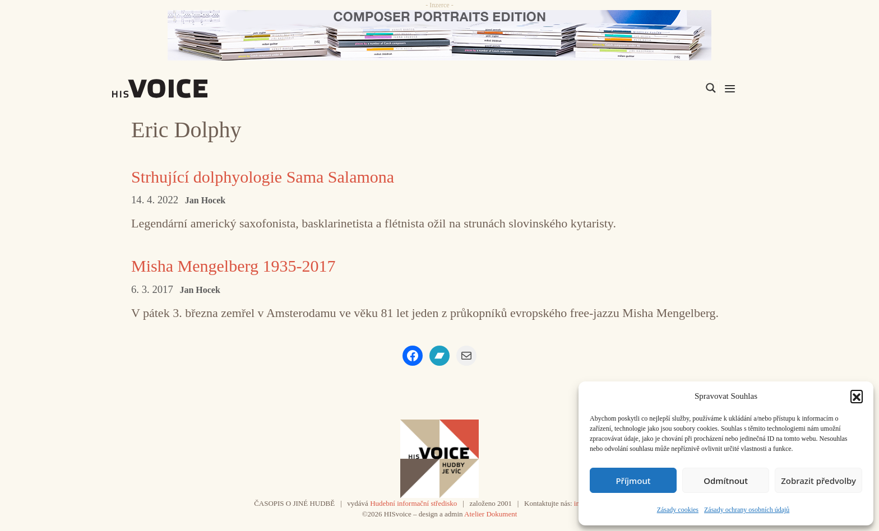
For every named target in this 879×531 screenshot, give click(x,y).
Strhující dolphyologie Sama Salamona (262, 176)
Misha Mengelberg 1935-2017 (233, 266)
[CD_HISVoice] (439, 35)
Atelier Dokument (490, 514)
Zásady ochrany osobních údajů (746, 510)
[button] (856, 396)
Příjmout (633, 480)
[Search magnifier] (711, 88)
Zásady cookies (677, 510)
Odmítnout (726, 480)
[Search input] (657, 88)
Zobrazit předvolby (818, 480)
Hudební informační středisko (413, 503)
